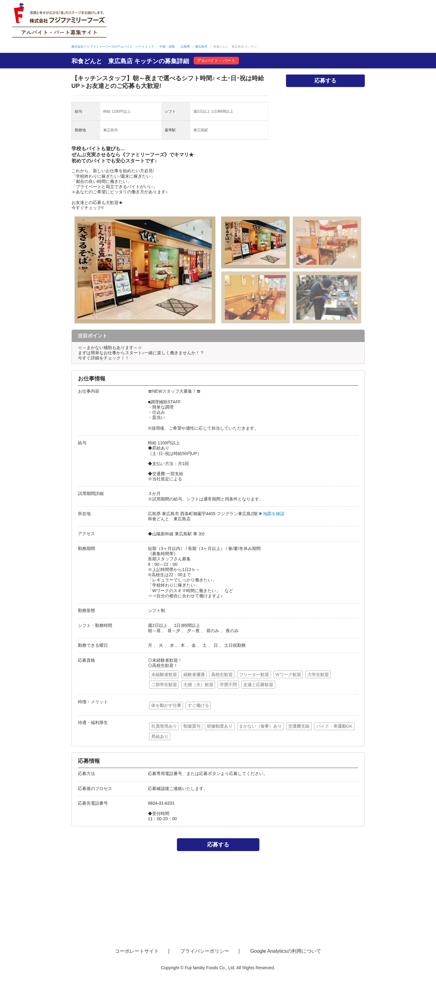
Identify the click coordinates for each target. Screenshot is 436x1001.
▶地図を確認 (271, 513)
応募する (325, 81)
